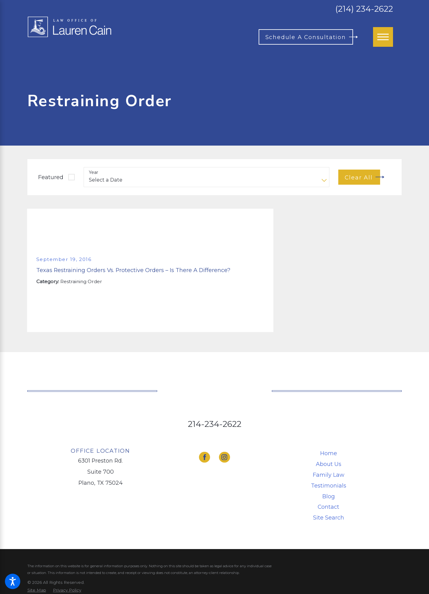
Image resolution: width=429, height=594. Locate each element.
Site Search (328, 517)
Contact (328, 507)
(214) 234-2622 (364, 9)
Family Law (328, 475)
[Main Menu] (383, 37)
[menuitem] (328, 453)
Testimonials (328, 485)
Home (328, 453)
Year (93, 172)
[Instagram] (224, 457)
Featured (50, 177)
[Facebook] (204, 457)
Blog (328, 496)
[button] (12, 581)
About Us (328, 464)
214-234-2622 (214, 424)
